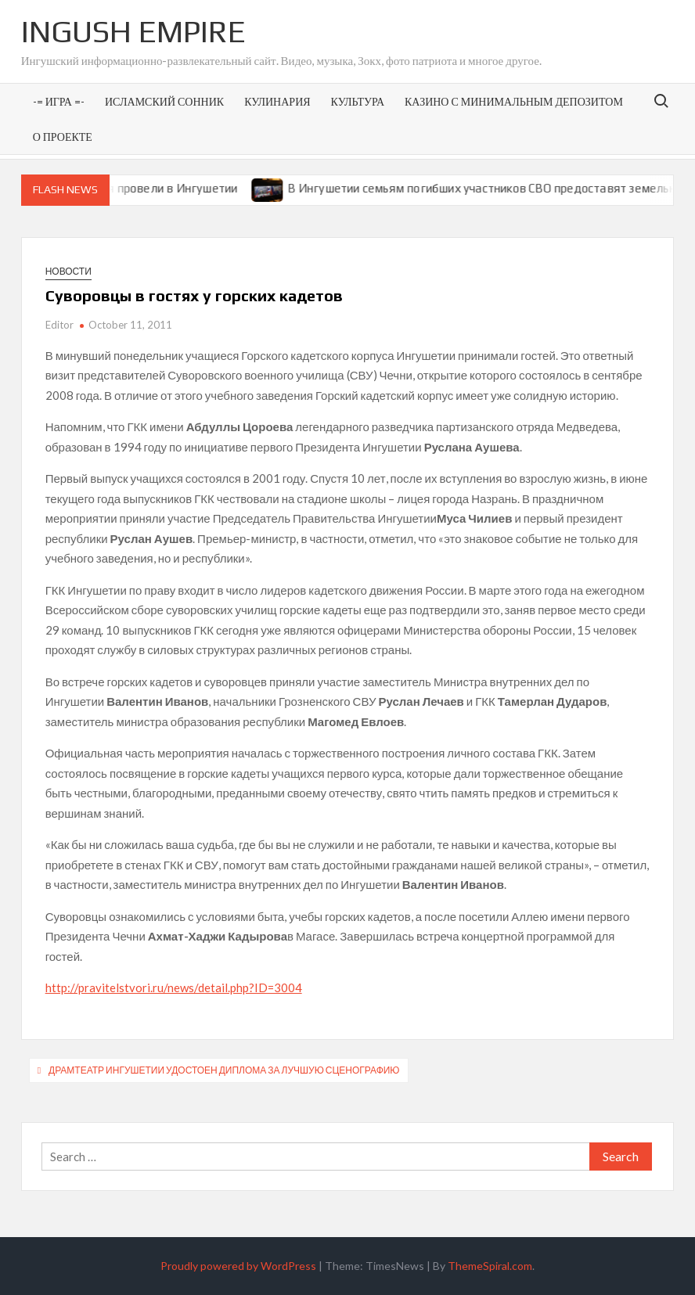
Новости (68, 271)
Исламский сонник (164, 101)
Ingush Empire (133, 31)
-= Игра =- (59, 101)
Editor (59, 324)
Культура (357, 101)
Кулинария (277, 101)
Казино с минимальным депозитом (514, 101)
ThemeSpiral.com (490, 1265)
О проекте (62, 136)
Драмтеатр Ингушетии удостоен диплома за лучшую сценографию (224, 1070)
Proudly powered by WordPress (238, 1265)
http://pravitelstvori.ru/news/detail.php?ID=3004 (173, 987)
